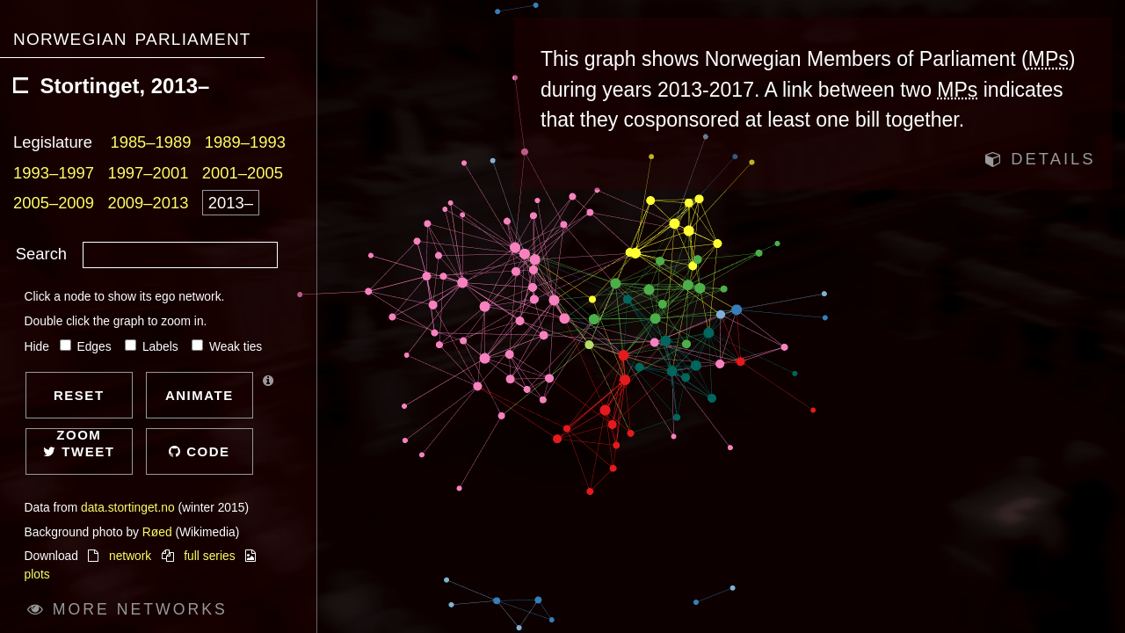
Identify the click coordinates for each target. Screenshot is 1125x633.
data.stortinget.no (128, 507)
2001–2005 (242, 173)
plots (37, 574)
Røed (157, 532)
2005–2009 (53, 202)
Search (41, 253)
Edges (87, 346)
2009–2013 (147, 202)
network (130, 556)
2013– (230, 202)
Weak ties (227, 346)
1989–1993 (245, 142)
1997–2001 (147, 173)
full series (209, 556)
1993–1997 (53, 173)
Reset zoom (79, 403)
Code (199, 451)
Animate (199, 395)
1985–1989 (150, 142)
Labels (153, 346)
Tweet (78, 451)
